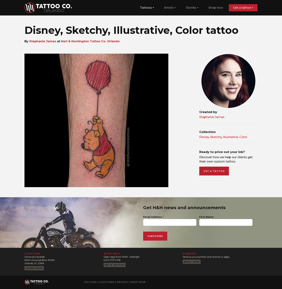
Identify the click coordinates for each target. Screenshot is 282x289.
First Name (206, 217)
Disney (204, 137)
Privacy (122, 282)
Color (243, 137)
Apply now (192, 261)
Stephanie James (42, 41)
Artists (169, 7)
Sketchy (216, 137)
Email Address (152, 217)
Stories (191, 7)
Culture (90, 282)
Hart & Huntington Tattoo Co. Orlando (90, 41)
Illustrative (230, 137)
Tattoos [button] (146, 7)
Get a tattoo (242, 7)
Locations (106, 282)
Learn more (34, 268)
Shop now (215, 7)
